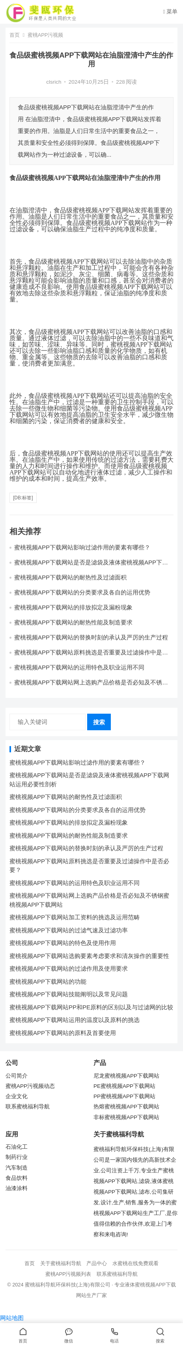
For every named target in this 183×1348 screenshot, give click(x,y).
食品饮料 (17, 1178)
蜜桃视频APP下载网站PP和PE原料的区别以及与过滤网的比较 (91, 1007)
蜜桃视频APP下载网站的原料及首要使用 (62, 1032)
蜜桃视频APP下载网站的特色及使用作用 (62, 942)
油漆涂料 (17, 1188)
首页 (14, 35)
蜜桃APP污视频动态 (30, 1086)
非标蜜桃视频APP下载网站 (126, 1117)
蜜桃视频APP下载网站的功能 (47, 981)
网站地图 (12, 1317)
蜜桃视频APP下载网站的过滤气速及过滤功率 (68, 930)
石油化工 (17, 1147)
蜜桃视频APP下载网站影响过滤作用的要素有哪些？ (82, 547)
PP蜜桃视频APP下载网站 (124, 1096)
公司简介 (17, 1076)
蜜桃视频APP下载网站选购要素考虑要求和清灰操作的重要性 (89, 955)
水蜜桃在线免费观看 (135, 1263)
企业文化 (17, 1096)
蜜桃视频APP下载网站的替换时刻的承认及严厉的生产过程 (91, 637)
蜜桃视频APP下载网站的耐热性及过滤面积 (70, 577)
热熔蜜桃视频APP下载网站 (126, 1107)
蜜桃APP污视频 (45, 35)
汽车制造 (17, 1168)
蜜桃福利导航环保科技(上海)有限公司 (67, 1285)
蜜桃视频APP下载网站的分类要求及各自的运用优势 (82, 592)
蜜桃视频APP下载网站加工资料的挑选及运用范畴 (74, 917)
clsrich (53, 82)
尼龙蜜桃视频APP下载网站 (126, 1076)
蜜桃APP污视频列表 (68, 1274)
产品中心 (96, 1263)
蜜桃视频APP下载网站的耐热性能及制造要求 (73, 622)
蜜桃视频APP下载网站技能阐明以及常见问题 (68, 994)
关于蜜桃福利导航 (60, 1263)
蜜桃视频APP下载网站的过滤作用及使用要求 (68, 968)
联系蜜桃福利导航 (28, 1107)
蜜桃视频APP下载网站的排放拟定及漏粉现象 (73, 607)
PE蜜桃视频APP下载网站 (124, 1086)
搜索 (99, 722)
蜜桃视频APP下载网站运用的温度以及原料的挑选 (74, 1019)
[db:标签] (23, 498)
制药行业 (17, 1157)
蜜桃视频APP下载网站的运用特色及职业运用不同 (79, 667)
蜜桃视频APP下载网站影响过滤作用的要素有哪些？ (77, 762)
